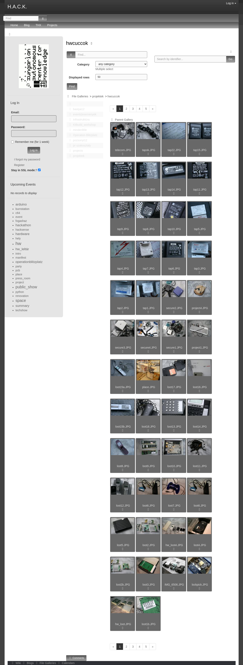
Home (14, 25)
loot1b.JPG (149, 624)
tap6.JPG (174, 268)
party (19, 266)
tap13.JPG (148, 189)
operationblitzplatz (29, 262)
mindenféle (77, 129)
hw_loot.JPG (123, 624)
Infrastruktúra (78, 119)
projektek (98, 96)
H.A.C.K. (17, 6)
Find (72, 86)
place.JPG (148, 387)
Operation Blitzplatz (82, 135)
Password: (18, 127)
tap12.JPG (123, 189)
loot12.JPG (123, 505)
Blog (27, 25)
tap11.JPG (199, 189)
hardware (23, 234)
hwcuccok (77, 43)
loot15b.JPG (123, 426)
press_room (23, 278)
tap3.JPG (200, 268)
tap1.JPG (148, 308)
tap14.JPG (174, 189)
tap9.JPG (123, 229)
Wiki (16, 663)
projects (75, 150)
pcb (18, 270)
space (21, 300)
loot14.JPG (200, 426)
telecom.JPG (123, 150)
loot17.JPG (174, 387)
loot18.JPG (149, 426)
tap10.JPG (174, 229)
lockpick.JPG (200, 584)
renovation (22, 295)
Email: (15, 112)
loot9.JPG (149, 466)
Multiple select (104, 69)
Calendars (66, 663)
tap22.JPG (174, 150)
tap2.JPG (123, 308)
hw (18, 243)
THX (38, 25)
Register (19, 165)
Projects (52, 25)
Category (83, 64)
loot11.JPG (200, 466)
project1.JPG (200, 347)
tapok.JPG (148, 150)
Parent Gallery (121, 119)
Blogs (28, 663)
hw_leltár (22, 249)
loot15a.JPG (123, 387)
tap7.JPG (148, 268)
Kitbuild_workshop (81, 124)
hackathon (23, 225)
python (20, 291)
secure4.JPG (149, 347)
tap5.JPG (200, 229)
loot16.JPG (200, 387)
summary (22, 306)
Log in (231, 3)
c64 (18, 212)
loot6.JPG (149, 505)
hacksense (22, 229)
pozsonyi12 (77, 140)
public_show (26, 287)
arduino (21, 204)
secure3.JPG (123, 347)
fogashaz (21, 220)
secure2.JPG (174, 308)
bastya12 (75, 109)
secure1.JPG (174, 347)
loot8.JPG (123, 466)
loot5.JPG (123, 545)
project (20, 282)
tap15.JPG (199, 150)
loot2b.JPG (123, 584)
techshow (21, 310)
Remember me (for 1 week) (30, 141)
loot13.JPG (174, 426)
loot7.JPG (174, 505)
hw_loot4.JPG (174, 545)
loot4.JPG (200, 545)
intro (18, 253)
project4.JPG (200, 308)
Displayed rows (79, 77)
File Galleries (80, 96)
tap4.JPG (123, 268)
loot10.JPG (174, 466)
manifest (21, 257)
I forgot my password (27, 159)
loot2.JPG (149, 545)
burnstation (22, 208)
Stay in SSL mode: (23, 170)
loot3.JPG (149, 584)
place (19, 274)
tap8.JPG (148, 229)
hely (18, 238)
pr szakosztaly (79, 145)
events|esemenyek (81, 114)
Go (230, 59)
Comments (76, 657)
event (19, 216)
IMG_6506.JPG (174, 584)
